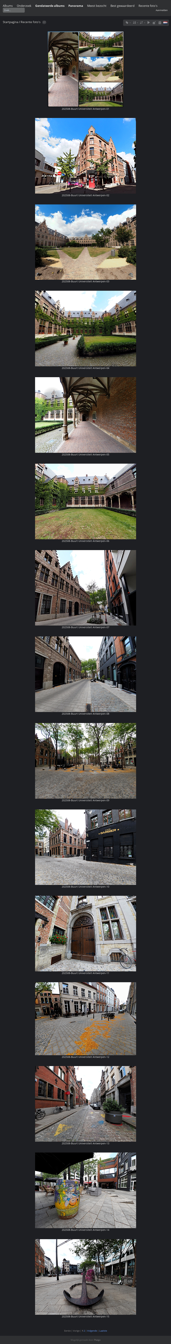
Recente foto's (148, 6)
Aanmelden (162, 10)
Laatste (103, 1330)
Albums (8, 6)
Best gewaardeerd (122, 6)
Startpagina (10, 22)
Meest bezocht (96, 6)
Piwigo (97, 1339)
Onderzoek (24, 6)
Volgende (92, 1330)
